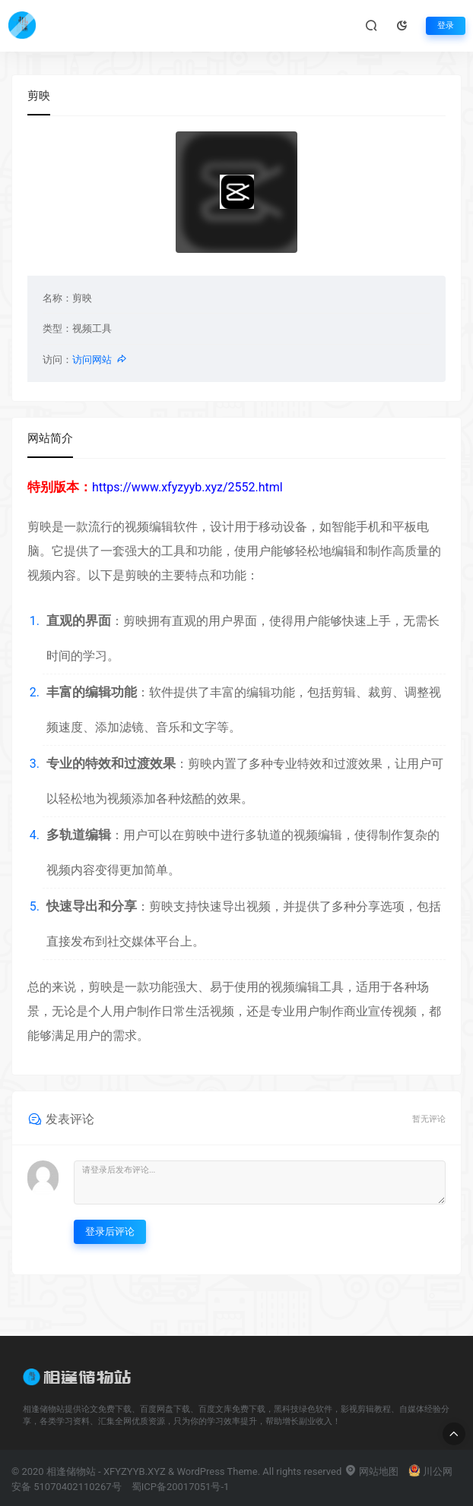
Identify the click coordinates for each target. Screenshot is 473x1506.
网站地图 (371, 1471)
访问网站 (100, 359)
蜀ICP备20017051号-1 (181, 1486)
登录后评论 (110, 1231)
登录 (445, 25)
